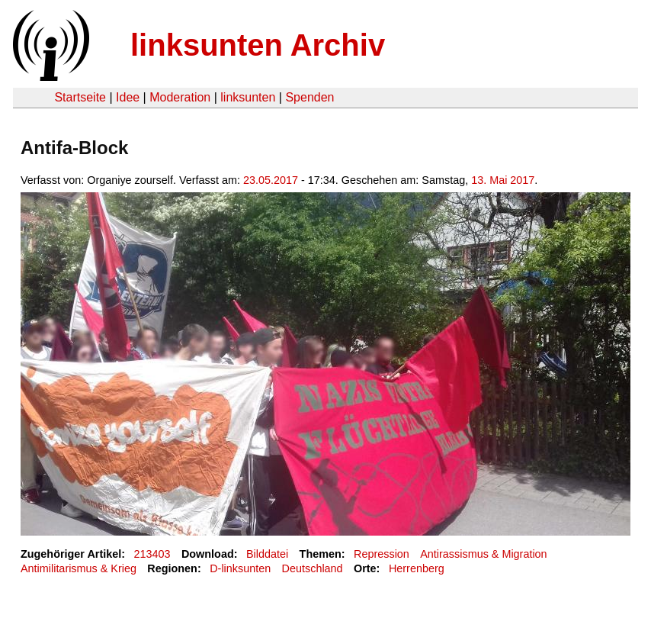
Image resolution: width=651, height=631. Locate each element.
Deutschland (312, 568)
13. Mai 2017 (502, 180)
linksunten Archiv (257, 45)
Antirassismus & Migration (483, 554)
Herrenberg (416, 568)
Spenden (309, 97)
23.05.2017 (270, 180)
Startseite (80, 97)
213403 (152, 554)
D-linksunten (240, 568)
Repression (381, 554)
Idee (128, 97)
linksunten (247, 97)
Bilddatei (267, 554)
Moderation (179, 97)
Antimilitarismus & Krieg (78, 568)
